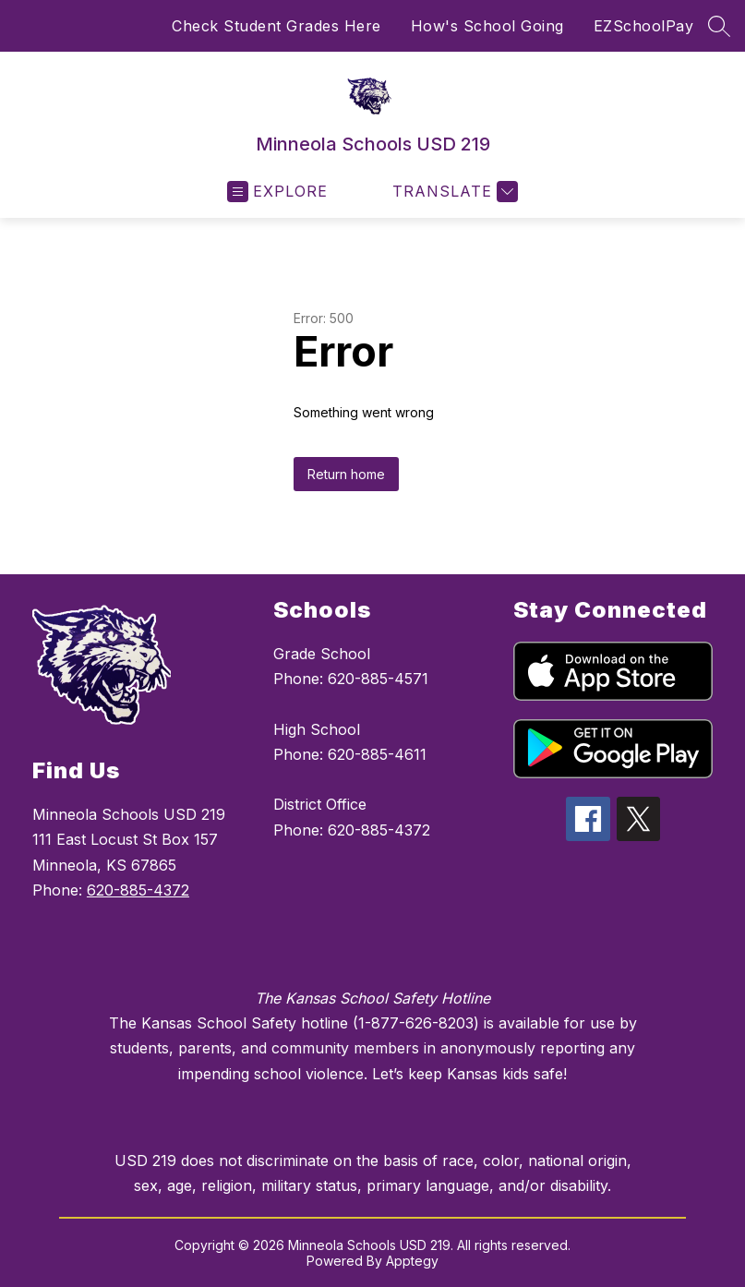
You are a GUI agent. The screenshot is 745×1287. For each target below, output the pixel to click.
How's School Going (487, 26)
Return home (346, 474)
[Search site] (719, 26)
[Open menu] (277, 191)
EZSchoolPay (644, 26)
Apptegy (412, 1261)
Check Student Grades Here (276, 26)
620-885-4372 (138, 890)
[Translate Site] (453, 191)
